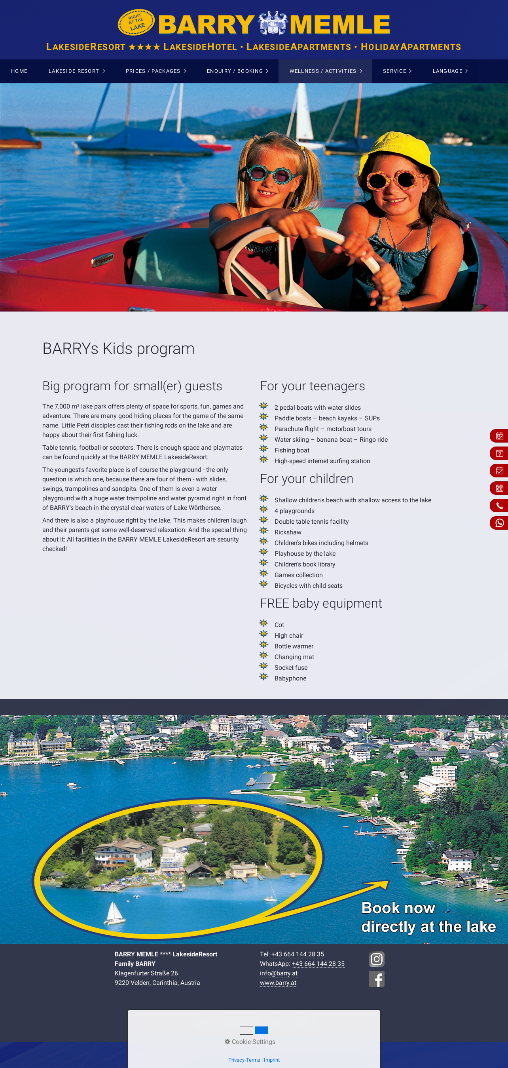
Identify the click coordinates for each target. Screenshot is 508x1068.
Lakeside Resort (74, 71)
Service (394, 71)
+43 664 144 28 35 (297, 954)
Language (448, 71)
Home (19, 71)
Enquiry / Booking (235, 71)
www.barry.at (278, 982)
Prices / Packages (153, 71)
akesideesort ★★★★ (254, 47)
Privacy (276, 1020)
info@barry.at (279, 973)
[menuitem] (19, 71)
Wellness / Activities (323, 71)
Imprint (302, 1020)
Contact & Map (239, 1020)
